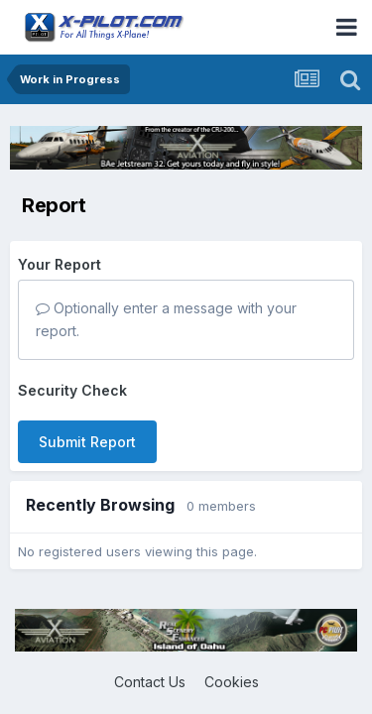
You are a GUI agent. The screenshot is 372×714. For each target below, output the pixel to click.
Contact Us (150, 681)
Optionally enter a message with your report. (166, 318)
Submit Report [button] (87, 441)
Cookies (231, 681)
